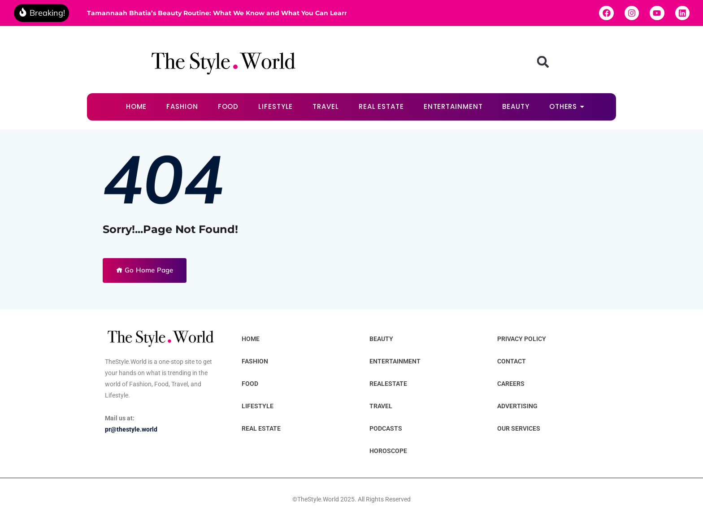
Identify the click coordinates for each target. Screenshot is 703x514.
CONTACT (511, 361)
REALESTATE (388, 383)
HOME (136, 106)
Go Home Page (144, 270)
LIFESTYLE (275, 106)
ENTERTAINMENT (453, 106)
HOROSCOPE (388, 450)
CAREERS (511, 383)
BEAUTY (515, 106)
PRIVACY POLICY (521, 338)
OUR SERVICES (518, 428)
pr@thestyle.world (131, 429)
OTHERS (565, 106)
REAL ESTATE (381, 106)
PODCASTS (385, 428)
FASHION (182, 106)
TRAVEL (325, 106)
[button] (543, 62)
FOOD (228, 106)
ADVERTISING (517, 406)
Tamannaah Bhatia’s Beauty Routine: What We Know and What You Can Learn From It (217, 13)
